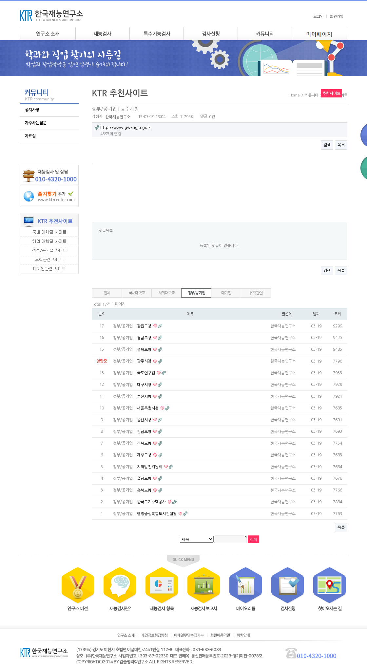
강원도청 (144, 326)
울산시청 (144, 420)
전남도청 (144, 432)
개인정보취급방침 (154, 635)
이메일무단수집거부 (189, 635)
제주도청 (144, 455)
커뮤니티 (265, 33)
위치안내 (243, 635)
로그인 (318, 16)
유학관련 (255, 293)
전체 (107, 293)
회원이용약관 (220, 635)
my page (319, 33)
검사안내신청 (211, 33)
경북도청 (144, 349)
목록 (341, 145)
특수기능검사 (156, 33)
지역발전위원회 (150, 467)
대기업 (226, 293)
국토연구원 (146, 373)
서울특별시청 (148, 408)
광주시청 (144, 361)
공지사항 (32, 110)
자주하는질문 (36, 123)
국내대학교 (137, 293)
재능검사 (102, 33)
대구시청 (144, 385)
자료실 (30, 136)
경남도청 (144, 338)
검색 (327, 145)
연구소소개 (47, 33)
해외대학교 (167, 293)
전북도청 (144, 443)
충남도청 (144, 479)
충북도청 (144, 490)
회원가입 (336, 16)
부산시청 (144, 396)
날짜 (316, 314)
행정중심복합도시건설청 (157, 514)
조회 (337, 314)
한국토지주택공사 (152, 502)
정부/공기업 (196, 293)
